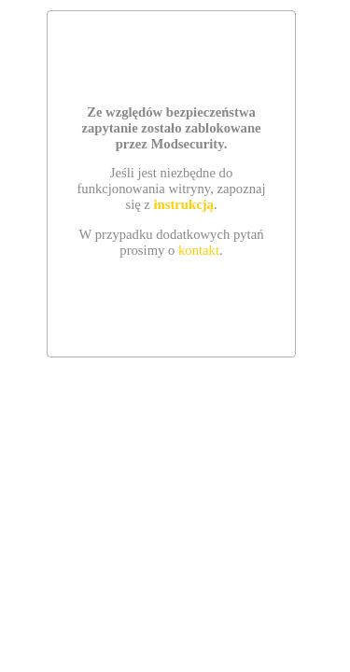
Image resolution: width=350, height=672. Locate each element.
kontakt (198, 250)
